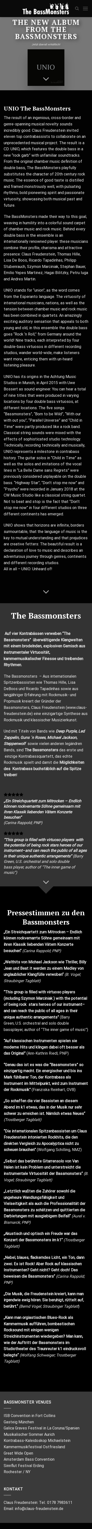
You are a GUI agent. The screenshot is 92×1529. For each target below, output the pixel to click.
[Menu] (85, 8)
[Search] (77, 8)
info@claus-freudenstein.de (39, 1508)
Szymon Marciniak (37, 998)
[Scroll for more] (46, 79)
